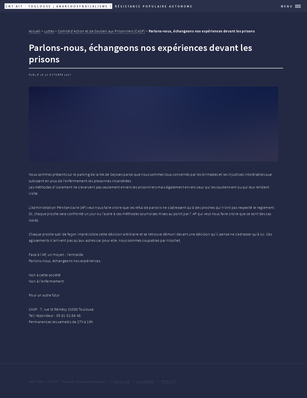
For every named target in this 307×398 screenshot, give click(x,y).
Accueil (35, 31)
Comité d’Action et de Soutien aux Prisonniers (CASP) (101, 31)
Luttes (49, 31)
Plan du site (121, 381)
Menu (287, 6)
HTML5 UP (168, 381)
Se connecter (145, 381)
